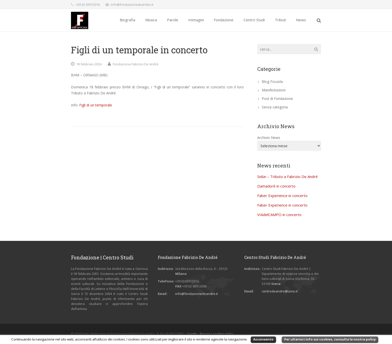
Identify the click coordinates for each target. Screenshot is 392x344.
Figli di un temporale (95, 105)
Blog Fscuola (272, 81)
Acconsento (263, 339)
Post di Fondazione (277, 98)
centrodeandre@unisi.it (280, 291)
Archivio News (268, 137)
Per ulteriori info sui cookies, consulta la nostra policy (330, 339)
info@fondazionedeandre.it (132, 4)
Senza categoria (275, 107)
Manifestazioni (274, 90)
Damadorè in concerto (276, 186)
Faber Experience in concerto (282, 195)
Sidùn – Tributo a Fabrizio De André (287, 176)
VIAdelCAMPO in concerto (279, 214)
